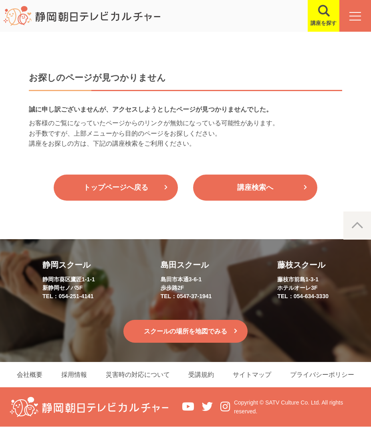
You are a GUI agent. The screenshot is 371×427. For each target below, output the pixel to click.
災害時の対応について (137, 374)
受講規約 (201, 374)
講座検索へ (255, 187)
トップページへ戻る (115, 187)
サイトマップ (253, 374)
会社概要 (28, 374)
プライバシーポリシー (323, 374)
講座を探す (323, 23)
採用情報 (73, 374)
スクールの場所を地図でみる (185, 331)
